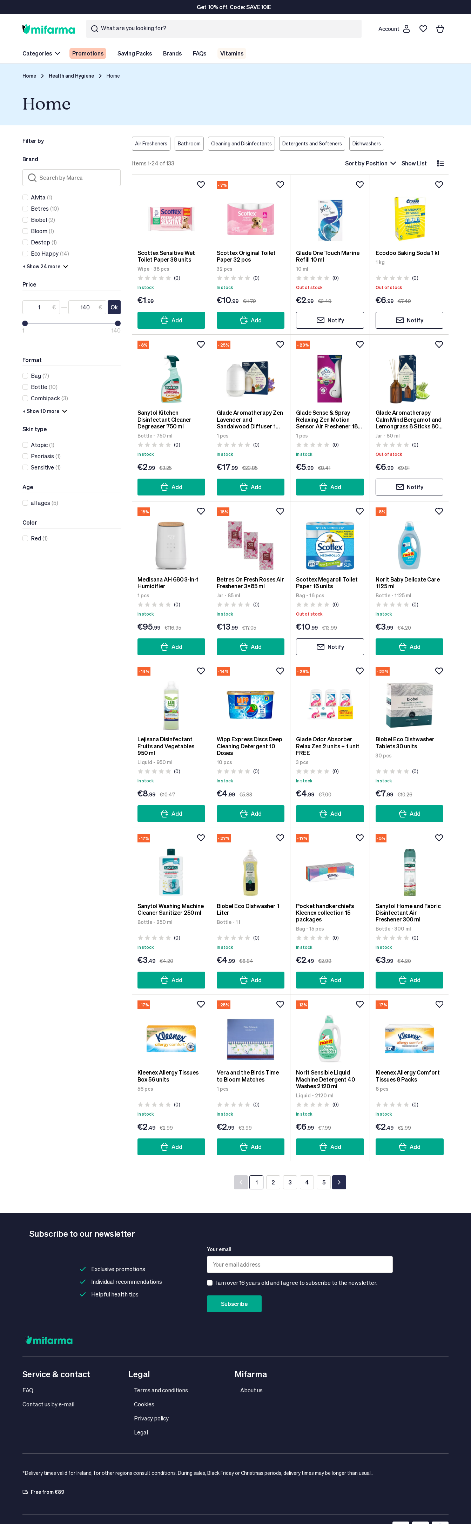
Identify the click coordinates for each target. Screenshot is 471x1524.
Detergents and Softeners (312, 143)
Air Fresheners (151, 143)
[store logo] (48, 28)
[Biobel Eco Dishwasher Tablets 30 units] (409, 698)
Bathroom (189, 143)
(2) (43, 220)
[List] (440, 163)
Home (29, 76)
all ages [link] (40, 502)
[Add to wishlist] (201, 184)
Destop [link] (40, 242)
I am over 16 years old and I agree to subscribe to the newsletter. (296, 1282)
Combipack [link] (45, 398)
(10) (45, 208)
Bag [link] (36, 375)
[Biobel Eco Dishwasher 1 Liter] (250, 865)
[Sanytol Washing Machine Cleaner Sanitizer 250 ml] (171, 865)
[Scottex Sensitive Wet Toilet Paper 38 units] (171, 212)
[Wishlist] (423, 28)
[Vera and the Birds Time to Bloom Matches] (250, 1031)
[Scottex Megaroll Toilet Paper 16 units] (330, 538)
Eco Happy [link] (45, 253)
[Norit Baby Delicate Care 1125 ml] (409, 538)
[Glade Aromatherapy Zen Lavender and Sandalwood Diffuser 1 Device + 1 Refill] (250, 371)
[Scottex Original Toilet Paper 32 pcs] (250, 212)
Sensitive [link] (42, 467)
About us (251, 1390)
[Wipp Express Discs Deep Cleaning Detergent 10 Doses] (250, 698)
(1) (41, 197)
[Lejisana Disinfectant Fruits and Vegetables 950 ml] (171, 698)
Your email (219, 1249)
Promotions (87, 53)
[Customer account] (394, 28)
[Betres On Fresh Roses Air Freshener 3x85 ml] (250, 538)
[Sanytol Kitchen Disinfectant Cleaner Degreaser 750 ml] (171, 371)
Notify (330, 320)
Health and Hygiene (71, 76)
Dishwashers (366, 143)
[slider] (25, 323)
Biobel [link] (39, 219)
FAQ (27, 1390)
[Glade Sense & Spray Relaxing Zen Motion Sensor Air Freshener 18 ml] (330, 371)
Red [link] (36, 538)
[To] (87, 307)
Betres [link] (40, 208)
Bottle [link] (39, 386)
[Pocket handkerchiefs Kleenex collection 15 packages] (330, 865)
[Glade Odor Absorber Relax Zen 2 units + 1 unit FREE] (330, 698)
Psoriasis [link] (42, 456)
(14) (50, 253)
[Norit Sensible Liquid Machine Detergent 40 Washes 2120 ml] (330, 1031)
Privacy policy (151, 1418)
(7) (40, 376)
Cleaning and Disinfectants (241, 143)
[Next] (339, 1182)
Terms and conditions (161, 1390)
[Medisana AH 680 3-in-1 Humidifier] (171, 538)
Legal (141, 1432)
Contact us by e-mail (48, 1404)
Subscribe (234, 1303)
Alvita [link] (38, 197)
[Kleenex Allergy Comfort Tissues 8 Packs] (410, 1031)
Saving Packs (134, 53)
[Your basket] (440, 28)
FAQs (199, 53)
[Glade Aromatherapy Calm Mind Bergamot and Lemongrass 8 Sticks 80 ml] (409, 371)
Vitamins (231, 53)
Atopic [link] (39, 444)
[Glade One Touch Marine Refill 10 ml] (330, 212)
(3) (49, 398)
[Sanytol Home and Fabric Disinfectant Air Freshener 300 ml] (409, 865)
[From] (41, 307)
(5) (44, 503)
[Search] (71, 177)
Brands (172, 53)
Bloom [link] (39, 231)
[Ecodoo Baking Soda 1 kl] (409, 212)
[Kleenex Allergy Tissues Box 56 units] (171, 1031)
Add (171, 320)
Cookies (144, 1404)
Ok (114, 307)
